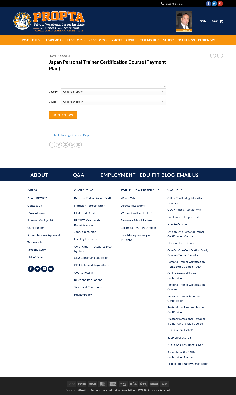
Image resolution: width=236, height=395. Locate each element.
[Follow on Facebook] (208, 3)
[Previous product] (220, 55)
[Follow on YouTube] (220, 3)
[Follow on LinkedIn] (44, 269)
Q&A (78, 175)
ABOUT (39, 175)
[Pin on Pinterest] (72, 145)
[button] (217, 21)
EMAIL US (187, 175)
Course (65, 55)
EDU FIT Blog (186, 40)
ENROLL (37, 40)
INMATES (116, 40)
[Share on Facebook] (52, 145)
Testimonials (149, 40)
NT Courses (97, 40)
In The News (206, 40)
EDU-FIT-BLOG (157, 175)
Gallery (168, 40)
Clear (163, 86)
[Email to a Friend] (66, 145)
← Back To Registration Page (69, 135)
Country (53, 91)
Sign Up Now (63, 114)
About (131, 40)
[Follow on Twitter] (214, 3)
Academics (54, 40)
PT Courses (76, 40)
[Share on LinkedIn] (79, 145)
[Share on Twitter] (59, 145)
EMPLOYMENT (118, 175)
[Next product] (213, 55)
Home (25, 40)
